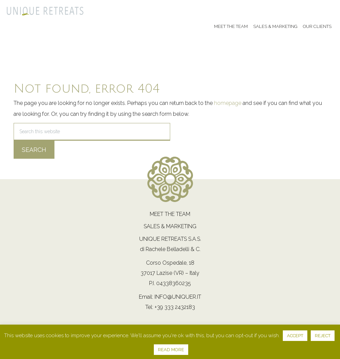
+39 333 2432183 (175, 307)
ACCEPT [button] (295, 335)
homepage (227, 103)
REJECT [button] (322, 335)
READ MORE (171, 349)
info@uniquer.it (178, 297)
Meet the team (170, 214)
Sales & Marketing (170, 226)
